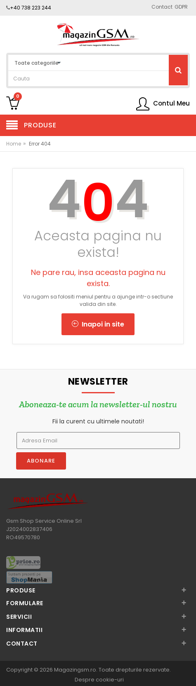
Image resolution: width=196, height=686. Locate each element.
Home (13, 143)
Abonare (41, 461)
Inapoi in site (98, 324)
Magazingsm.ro (75, 670)
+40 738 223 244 (30, 7)
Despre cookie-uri (99, 680)
